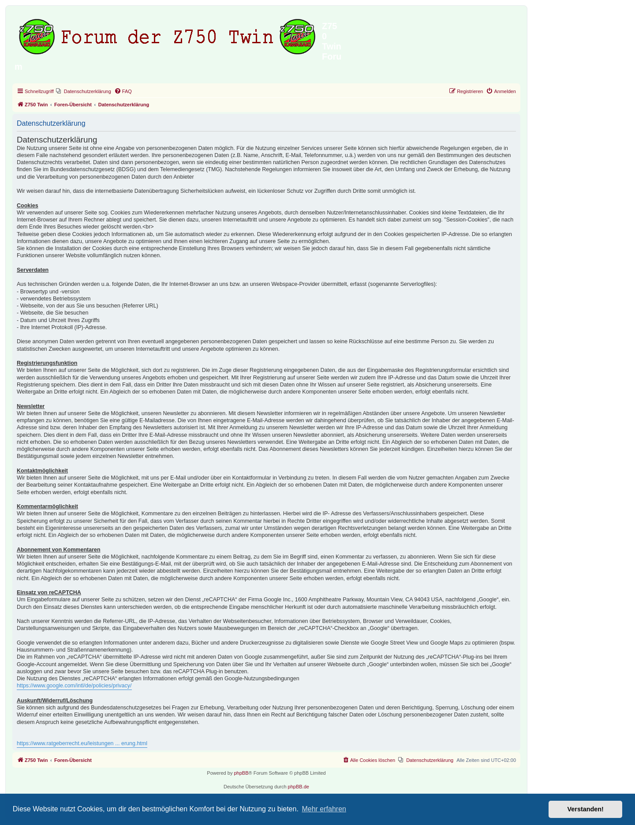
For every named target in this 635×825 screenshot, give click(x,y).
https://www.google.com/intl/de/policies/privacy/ (74, 685)
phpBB (241, 773)
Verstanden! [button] (586, 809)
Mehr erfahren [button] (324, 809)
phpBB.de (298, 786)
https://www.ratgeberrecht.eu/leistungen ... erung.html (82, 743)
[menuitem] (83, 91)
